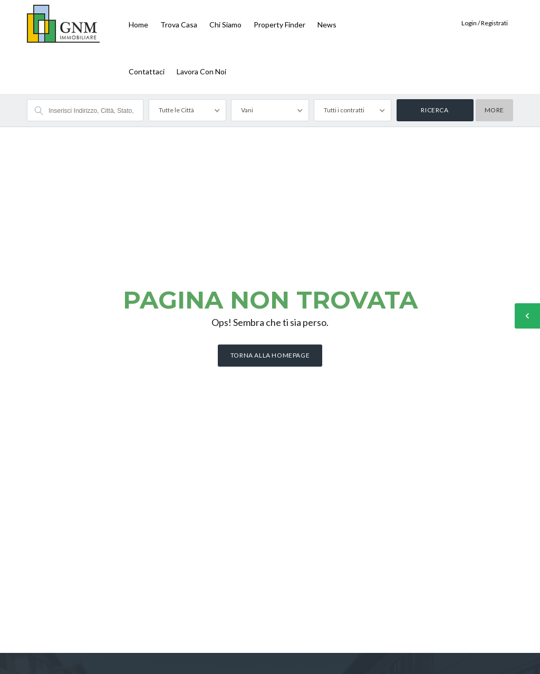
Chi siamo (225, 24)
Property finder (279, 24)
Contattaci (147, 71)
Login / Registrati (484, 23)
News (326, 24)
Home (138, 24)
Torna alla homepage (270, 356)
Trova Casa (178, 24)
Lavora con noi (201, 71)
